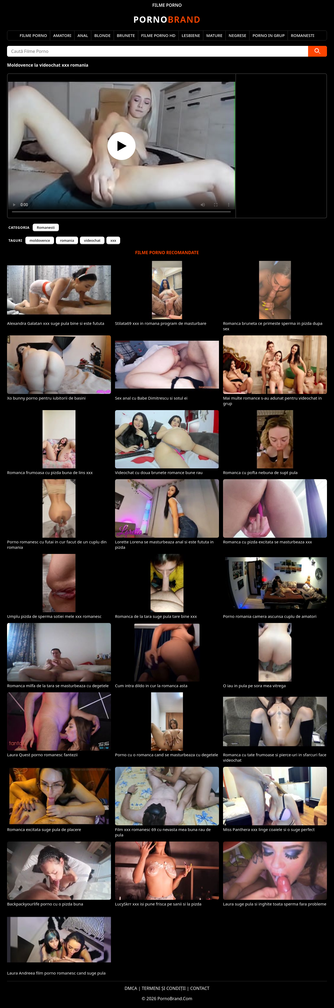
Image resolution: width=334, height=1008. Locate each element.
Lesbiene (191, 35)
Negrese (237, 35)
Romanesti (302, 35)
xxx (113, 240)
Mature (214, 35)
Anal (82, 35)
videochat (92, 240)
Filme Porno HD (158, 35)
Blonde (102, 35)
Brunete (126, 35)
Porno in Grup (268, 35)
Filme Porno (33, 35)
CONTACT (200, 988)
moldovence (39, 240)
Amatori (62, 35)
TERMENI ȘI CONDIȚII (164, 988)
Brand (167, 19)
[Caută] (317, 51)
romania (67, 240)
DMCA (130, 988)
